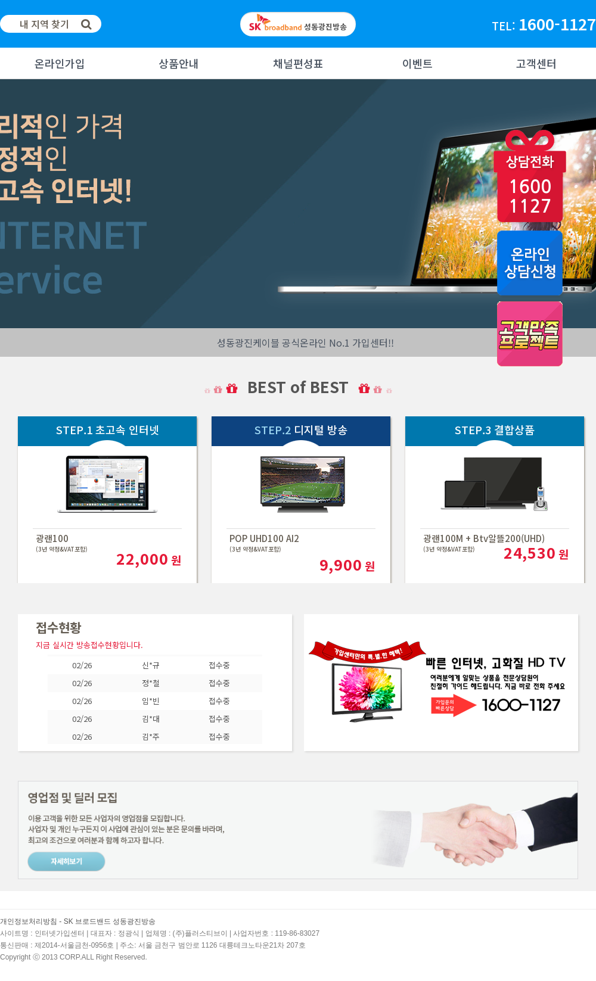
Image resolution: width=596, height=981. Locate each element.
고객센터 (536, 63)
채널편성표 (298, 63)
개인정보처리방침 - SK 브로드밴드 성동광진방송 (78, 921)
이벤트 (417, 63)
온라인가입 (60, 63)
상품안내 (179, 63)
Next (9, 203)
